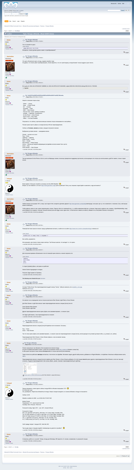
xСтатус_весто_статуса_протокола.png (32, 375)
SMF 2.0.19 (61, 466)
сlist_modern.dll (64, 349)
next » (128, 28)
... (13, 30)
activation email (16, 12)
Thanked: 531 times (9, 75)
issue (31, 288)
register (21, 10)
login (17, 10)
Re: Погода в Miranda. (31, 39)
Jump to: (118, 456)
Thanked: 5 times (9, 48)
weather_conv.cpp (77, 287)
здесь (23, 356)
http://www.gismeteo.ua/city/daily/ (77, 203)
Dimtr (9, 40)
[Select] (27, 46)
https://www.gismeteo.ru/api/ (48, 185)
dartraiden (10, 56)
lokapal (9, 178)
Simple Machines (73, 466)
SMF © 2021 (66, 466)
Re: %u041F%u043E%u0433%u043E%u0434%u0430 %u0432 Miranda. (44, 95)
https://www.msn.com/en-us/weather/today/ (80, 228)
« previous (124, 28)
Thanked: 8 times (9, 194)
